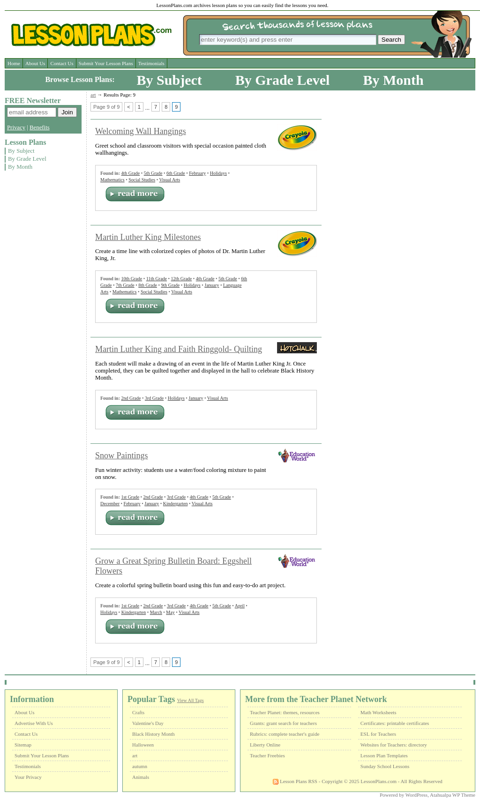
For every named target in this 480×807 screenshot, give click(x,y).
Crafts (138, 712)
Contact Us (61, 63)
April (240, 605)
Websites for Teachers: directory (393, 744)
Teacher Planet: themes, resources (285, 712)
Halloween (143, 744)
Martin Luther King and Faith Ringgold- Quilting (178, 349)
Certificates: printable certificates (394, 723)
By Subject (169, 80)
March (156, 612)
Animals (140, 777)
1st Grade (130, 497)
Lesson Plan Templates (384, 755)
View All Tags (190, 700)
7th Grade (125, 285)
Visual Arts (169, 179)
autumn (139, 766)
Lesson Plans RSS (295, 781)
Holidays (218, 173)
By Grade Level (282, 80)
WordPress (416, 795)
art (93, 94)
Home (14, 63)
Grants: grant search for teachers (283, 723)
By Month (393, 80)
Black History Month (153, 734)
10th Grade (131, 278)
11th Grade (156, 278)
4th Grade (130, 173)
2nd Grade (131, 398)
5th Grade (153, 173)
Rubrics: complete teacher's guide (284, 734)
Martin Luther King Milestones (148, 237)
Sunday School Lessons (385, 766)
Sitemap (23, 744)
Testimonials (151, 63)
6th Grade (175, 173)
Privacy (16, 127)
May (170, 612)
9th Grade (170, 285)
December (110, 503)
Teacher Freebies (267, 755)
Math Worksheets (378, 712)
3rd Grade (154, 398)
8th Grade (147, 285)
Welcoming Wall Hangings (140, 131)
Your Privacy (28, 777)
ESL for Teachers (378, 734)
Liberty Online (265, 744)
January (211, 285)
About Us (35, 63)
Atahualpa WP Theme (452, 795)
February (197, 173)
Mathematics (112, 179)
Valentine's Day (148, 723)
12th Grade (181, 278)
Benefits (40, 127)
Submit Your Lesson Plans (106, 63)
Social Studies (141, 179)
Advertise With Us (34, 723)
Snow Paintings (121, 455)
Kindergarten (175, 503)
